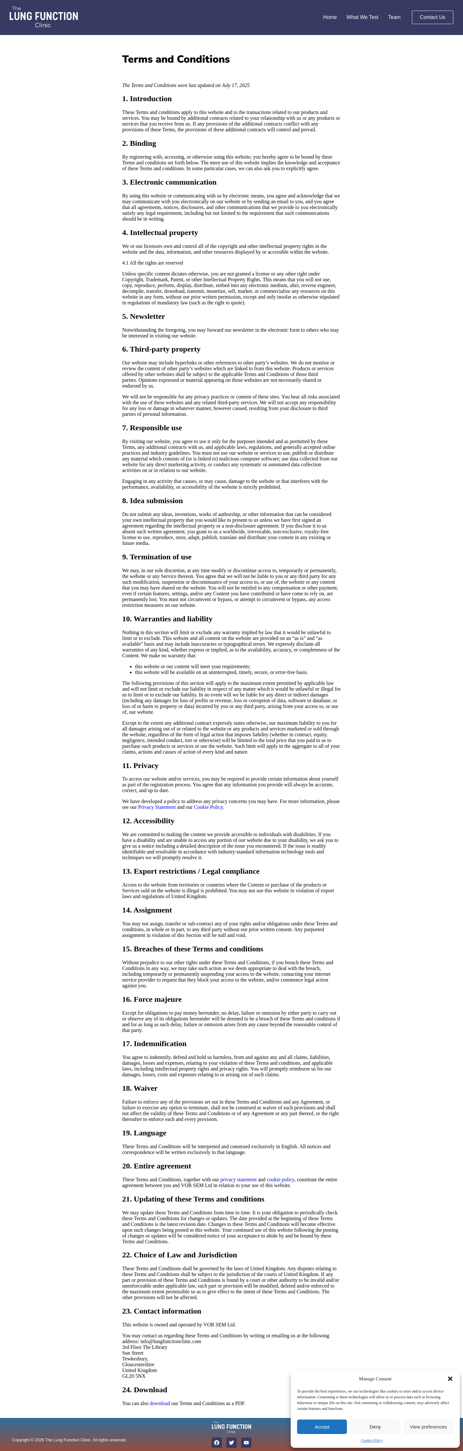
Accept (322, 1426)
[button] (450, 1379)
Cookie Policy (372, 1440)
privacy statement (238, 1179)
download (160, 1403)
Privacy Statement (157, 807)
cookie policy (281, 1179)
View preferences (428, 1426)
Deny (375, 1426)
